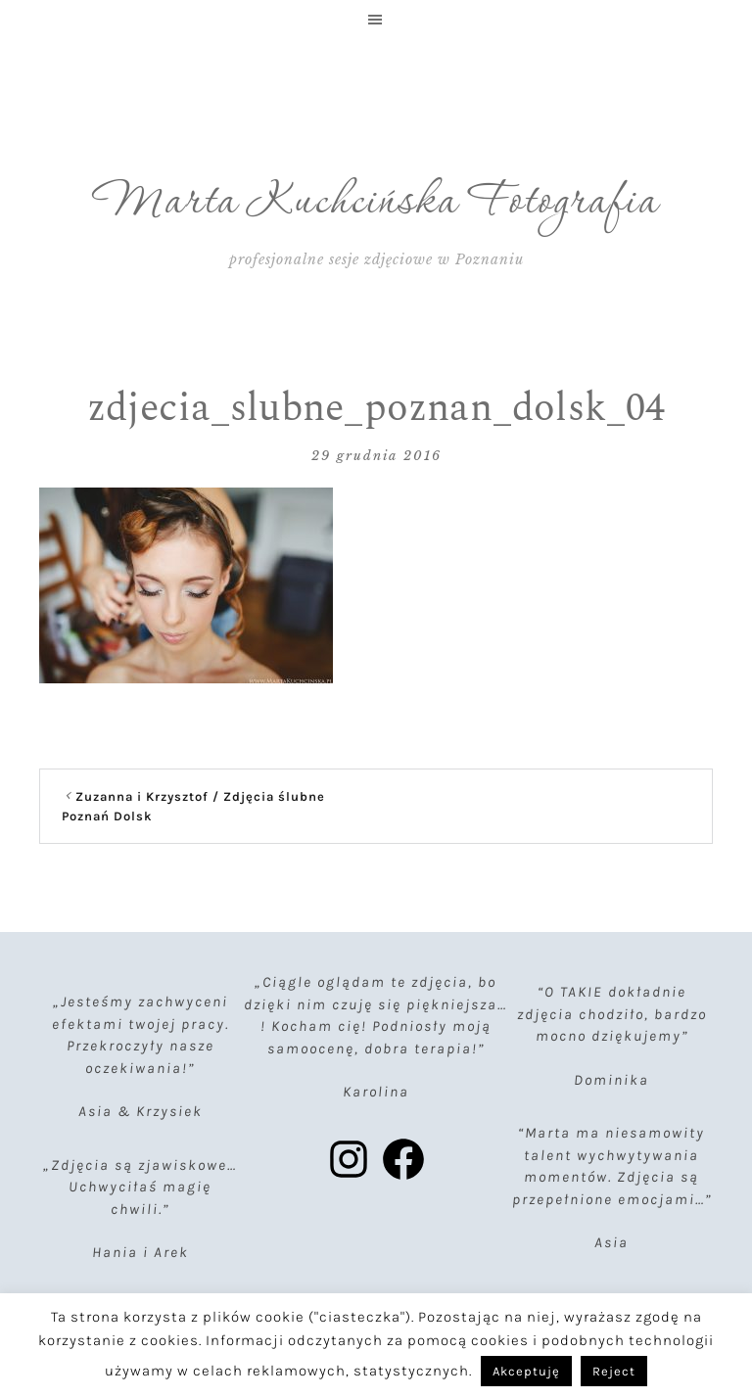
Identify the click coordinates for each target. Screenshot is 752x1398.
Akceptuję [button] (526, 1371)
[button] (376, 19)
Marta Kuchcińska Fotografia (376, 202)
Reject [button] (613, 1371)
